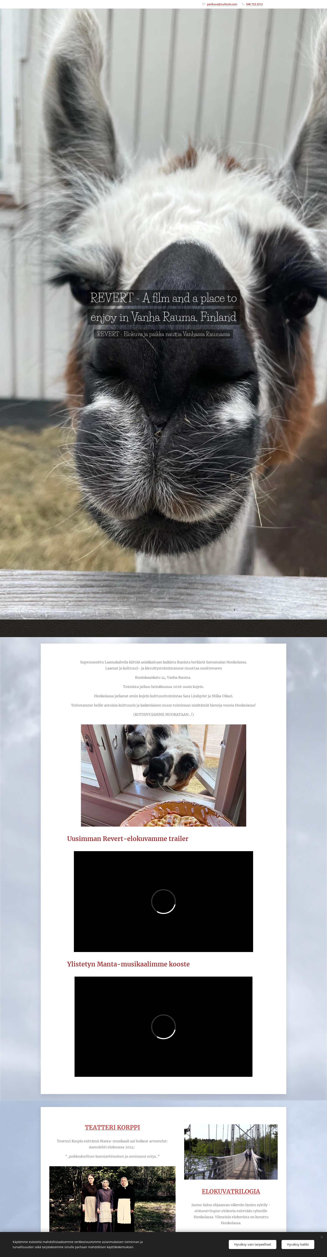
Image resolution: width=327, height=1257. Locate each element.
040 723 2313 (254, 4)
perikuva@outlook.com (222, 4)
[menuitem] (222, 628)
